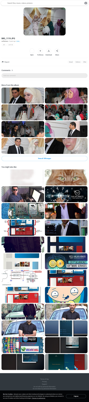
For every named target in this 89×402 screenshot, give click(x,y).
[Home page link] (4, 3)
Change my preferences (38, 398)
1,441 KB (10, 45)
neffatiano (5, 41)
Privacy (44, 381)
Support (44, 384)
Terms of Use (44, 379)
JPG (4, 45)
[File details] (23, 96)
